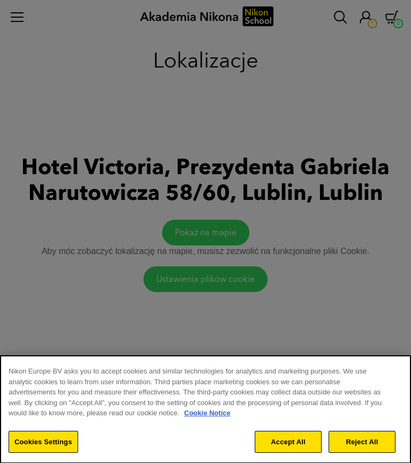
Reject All (362, 444)
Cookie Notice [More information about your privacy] (207, 415)
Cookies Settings (43, 444)
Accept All (288, 444)
